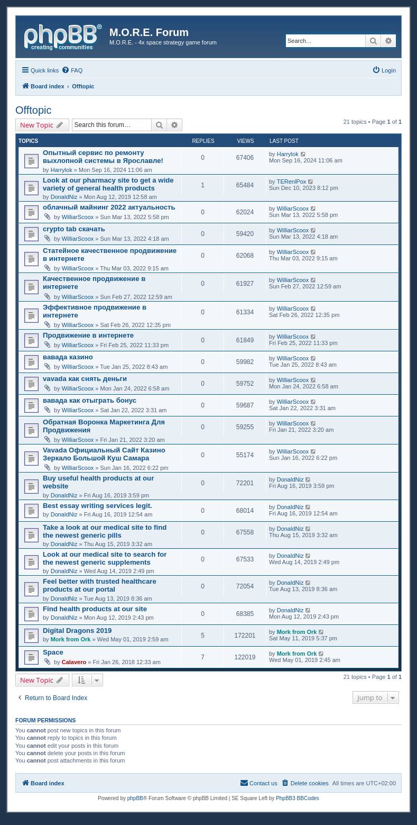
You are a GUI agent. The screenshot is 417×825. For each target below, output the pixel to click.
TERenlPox (292, 181)
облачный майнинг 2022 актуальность (109, 207)
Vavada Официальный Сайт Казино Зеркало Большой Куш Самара (104, 454)
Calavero (74, 662)
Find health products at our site (95, 609)
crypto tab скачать (74, 229)
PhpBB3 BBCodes (297, 798)
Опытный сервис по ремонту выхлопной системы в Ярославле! (103, 157)
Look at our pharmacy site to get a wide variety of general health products (108, 184)
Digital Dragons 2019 (77, 630)
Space (53, 652)
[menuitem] (71, 70)
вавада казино (68, 357)
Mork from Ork (71, 639)
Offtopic (33, 110)
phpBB (135, 798)
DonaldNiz (64, 197)
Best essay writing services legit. (97, 506)
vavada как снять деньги (85, 379)
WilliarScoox (78, 217)
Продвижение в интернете (88, 335)
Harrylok (61, 170)
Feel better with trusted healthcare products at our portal (99, 585)
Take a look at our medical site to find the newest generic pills (104, 531)
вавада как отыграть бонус (89, 400)
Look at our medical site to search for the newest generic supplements (105, 558)
